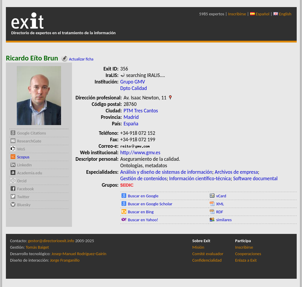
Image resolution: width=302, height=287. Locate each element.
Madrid (131, 117)
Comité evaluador (207, 253)
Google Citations (31, 133)
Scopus (23, 157)
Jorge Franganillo (65, 260)
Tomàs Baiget (37, 247)
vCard (221, 196)
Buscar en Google (143, 196)
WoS (21, 149)
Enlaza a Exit (246, 260)
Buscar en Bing (141, 211)
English (282, 14)
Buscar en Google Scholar (150, 203)
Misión (198, 247)
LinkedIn (24, 165)
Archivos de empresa (236, 172)
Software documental (255, 178)
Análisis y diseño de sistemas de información (166, 172)
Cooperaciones (248, 253)
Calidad (139, 88)
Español (260, 14)
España (131, 123)
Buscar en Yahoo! (143, 219)
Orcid (22, 180)
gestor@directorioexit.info (51, 240)
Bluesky (23, 204)
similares (224, 219)
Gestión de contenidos (143, 178)
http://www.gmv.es (140, 152)
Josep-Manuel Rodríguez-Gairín (79, 253)
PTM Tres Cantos (141, 110)
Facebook (25, 188)
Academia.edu (29, 173)
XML (220, 203)
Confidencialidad (206, 260)
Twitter (23, 196)
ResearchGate (29, 141)
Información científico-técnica (200, 178)
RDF (219, 211)
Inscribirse (237, 14)
